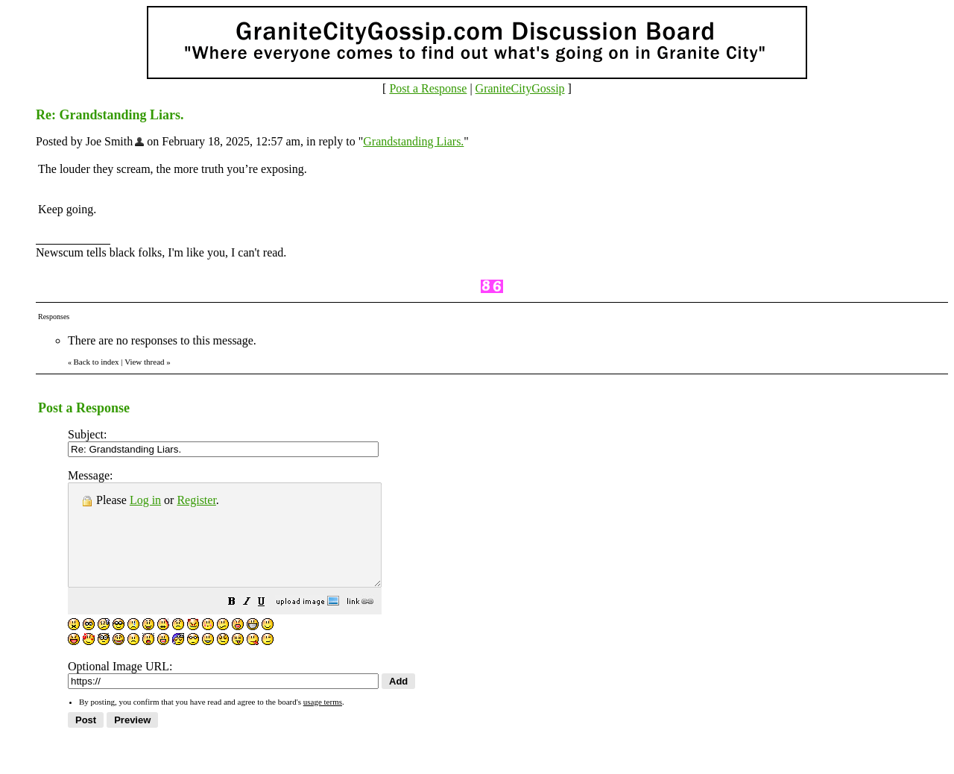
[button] (269, 623)
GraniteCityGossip (520, 88)
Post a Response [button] (428, 88)
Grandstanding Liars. (413, 141)
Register (196, 500)
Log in (145, 500)
